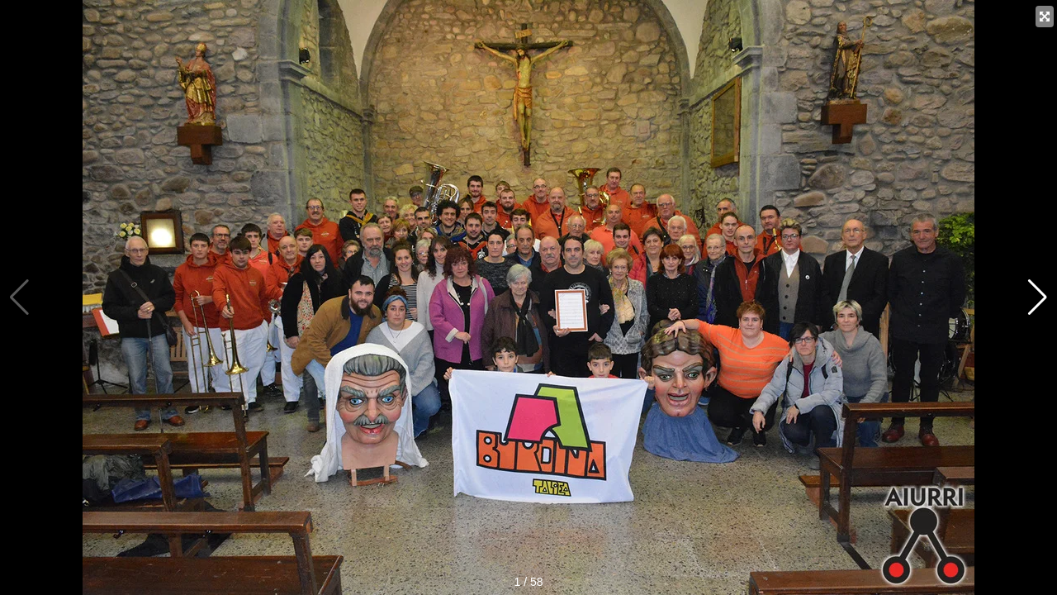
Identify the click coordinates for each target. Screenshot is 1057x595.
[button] (1037, 297)
